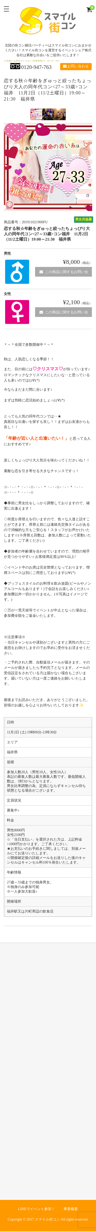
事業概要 (70, 1209)
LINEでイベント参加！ (36, 1209)
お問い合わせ (76, 66)
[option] (36, 114)
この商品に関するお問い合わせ (63, 273)
